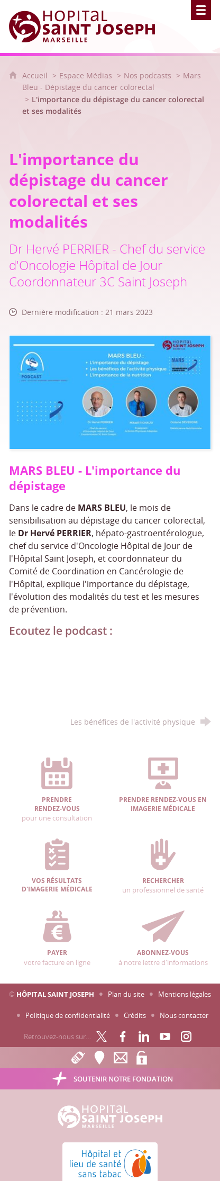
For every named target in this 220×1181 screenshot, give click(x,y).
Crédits (135, 1015)
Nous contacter (184, 1015)
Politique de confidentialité (67, 1015)
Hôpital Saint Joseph (55, 994)
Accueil (36, 75)
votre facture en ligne (57, 938)
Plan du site (126, 994)
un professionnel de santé (163, 867)
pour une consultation (57, 790)
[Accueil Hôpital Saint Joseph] (88, 26)
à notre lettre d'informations (163, 938)
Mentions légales (184, 994)
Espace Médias (85, 75)
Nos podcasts (147, 75)
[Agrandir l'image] (110, 391)
